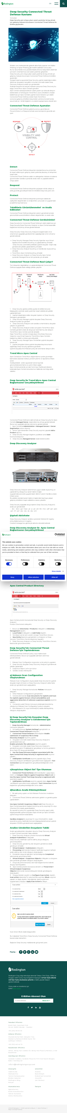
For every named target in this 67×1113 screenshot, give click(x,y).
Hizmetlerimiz (14, 1086)
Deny (12, 577)
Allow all (55, 577)
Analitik (38, 1072)
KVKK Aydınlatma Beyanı (28, 1108)
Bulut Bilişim (39, 1074)
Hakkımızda (12, 1072)
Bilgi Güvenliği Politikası (15, 1109)
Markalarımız (13, 1074)
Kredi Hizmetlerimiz (16, 1091)
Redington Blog (14, 1080)
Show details (56, 571)
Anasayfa (12, 1069)
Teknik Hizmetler (14, 1093)
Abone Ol (46, 1000)
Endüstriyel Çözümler (43, 1076)
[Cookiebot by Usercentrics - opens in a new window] (56, 534)
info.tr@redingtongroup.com (21, 1064)
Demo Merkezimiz (15, 1096)
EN (50, 3)
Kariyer (11, 1082)
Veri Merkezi (40, 1080)
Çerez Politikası (41, 1108)
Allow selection (33, 577)
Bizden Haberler (14, 1078)
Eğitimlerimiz (13, 1089)
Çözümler (39, 1069)
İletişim (38, 1086)
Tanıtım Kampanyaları (16, 1076)
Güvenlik (38, 1078)
